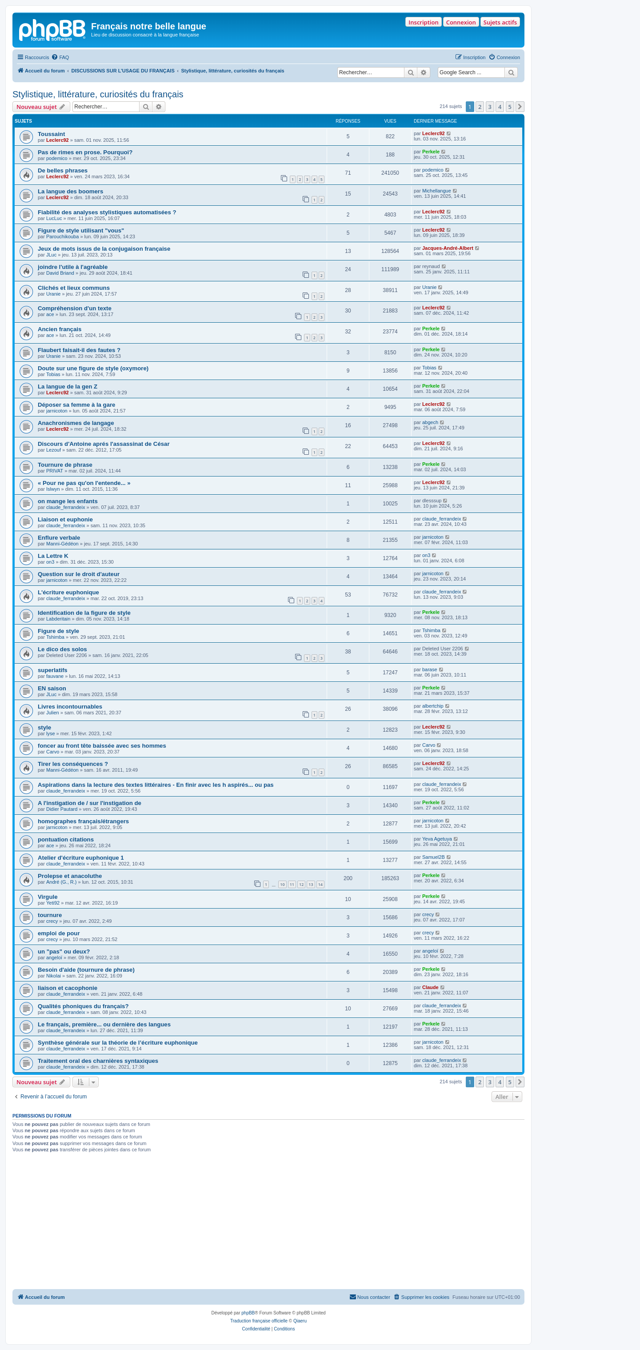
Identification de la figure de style (84, 612)
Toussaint (51, 134)
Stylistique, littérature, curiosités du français (98, 94)
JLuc (51, 254)
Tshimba (55, 637)
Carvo (52, 751)
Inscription (423, 22)
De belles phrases (63, 170)
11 (292, 884)
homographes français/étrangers (83, 821)
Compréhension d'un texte (75, 308)
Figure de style (58, 631)
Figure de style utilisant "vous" (81, 230)
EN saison (52, 688)
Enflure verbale (59, 537)
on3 (50, 562)
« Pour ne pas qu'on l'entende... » (84, 483)
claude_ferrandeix (65, 507)
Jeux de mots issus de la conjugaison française (104, 248)
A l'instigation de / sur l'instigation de (89, 803)
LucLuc (54, 218)
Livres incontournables (70, 706)
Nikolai (53, 975)
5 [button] (510, 107)
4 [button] (499, 107)
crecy (52, 921)
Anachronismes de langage (76, 423)
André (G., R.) (61, 882)
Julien (52, 712)
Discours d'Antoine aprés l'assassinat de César (104, 444)
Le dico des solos (62, 649)
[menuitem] (60, 57)
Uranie (53, 293)
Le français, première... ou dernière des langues (104, 1024)
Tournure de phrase (65, 464)
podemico (57, 158)
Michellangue (436, 190)
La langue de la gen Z (67, 386)
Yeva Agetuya (437, 838)
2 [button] (479, 107)
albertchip (433, 706)
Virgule (47, 896)
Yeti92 (53, 902)
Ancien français (59, 329)
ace (50, 314)
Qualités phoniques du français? (83, 1006)
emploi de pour (59, 933)
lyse (50, 733)
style (44, 727)
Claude (430, 987)
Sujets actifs (500, 22)
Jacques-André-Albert (447, 248)
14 (320, 884)
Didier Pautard (61, 809)
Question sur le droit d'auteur (79, 574)
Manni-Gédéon (62, 543)
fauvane (55, 676)
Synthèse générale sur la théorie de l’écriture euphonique (118, 1042)
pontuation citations (66, 839)
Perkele (431, 151)
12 (301, 884)
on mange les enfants (68, 501)
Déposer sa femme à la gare (76, 404)
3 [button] (490, 107)
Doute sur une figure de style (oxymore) (93, 368)
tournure (50, 915)
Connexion (461, 22)
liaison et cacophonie (67, 988)
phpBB (248, 1312)
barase (429, 669)
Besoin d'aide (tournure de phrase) (86, 969)
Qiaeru (300, 1320)
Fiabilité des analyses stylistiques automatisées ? (107, 212)
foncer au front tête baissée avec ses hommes (102, 745)
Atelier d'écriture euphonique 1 (81, 857)
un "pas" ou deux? (64, 951)
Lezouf (53, 450)
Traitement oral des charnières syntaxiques (98, 1061)
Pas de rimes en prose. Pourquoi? (85, 152)
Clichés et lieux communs (74, 287)
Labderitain (58, 618)
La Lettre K (53, 556)
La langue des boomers (70, 191)
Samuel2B (433, 857)
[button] (520, 106)
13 (310, 884)
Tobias (53, 374)
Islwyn (53, 489)
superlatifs (53, 670)
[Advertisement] (268, 1222)
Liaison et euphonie (65, 519)
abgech (430, 422)
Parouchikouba (62, 236)
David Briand (60, 273)
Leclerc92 (57, 140)
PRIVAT (54, 470)
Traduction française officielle (259, 1320)
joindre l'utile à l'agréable (73, 267)
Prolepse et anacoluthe (70, 876)
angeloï (54, 957)
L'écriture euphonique (68, 592)
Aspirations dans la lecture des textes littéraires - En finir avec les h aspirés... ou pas (156, 784)
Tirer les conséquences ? (73, 764)
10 (282, 884)
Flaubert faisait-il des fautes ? (79, 350)
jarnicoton (57, 410)
